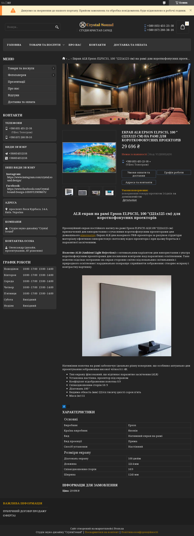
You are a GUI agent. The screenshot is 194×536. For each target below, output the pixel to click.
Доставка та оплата (130, 45)
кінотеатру (87, 235)
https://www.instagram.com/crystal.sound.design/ (29, 179)
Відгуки (13, 95)
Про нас (74, 45)
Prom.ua (119, 528)
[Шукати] (56, 27)
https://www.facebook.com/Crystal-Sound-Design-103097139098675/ (28, 190)
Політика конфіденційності (139, 532)
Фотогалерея (17, 75)
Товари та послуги (45, 45)
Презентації (16, 82)
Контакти (97, 45)
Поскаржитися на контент (102, 532)
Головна (14, 45)
